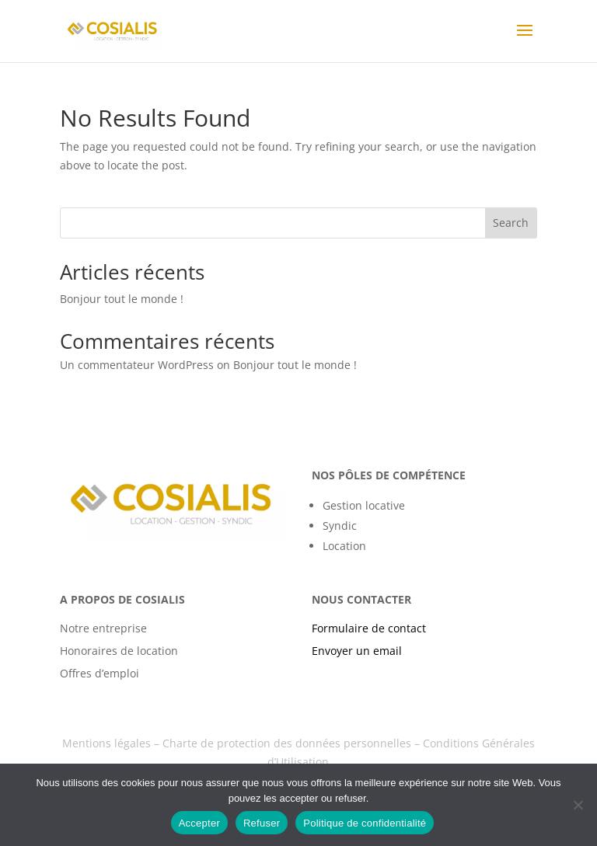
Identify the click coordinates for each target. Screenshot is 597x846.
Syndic (340, 525)
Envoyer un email (357, 650)
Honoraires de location (119, 650)
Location (344, 545)
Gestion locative (364, 505)
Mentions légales (106, 743)
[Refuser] (577, 805)
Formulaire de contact (369, 628)
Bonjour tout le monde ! (121, 298)
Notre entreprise (103, 628)
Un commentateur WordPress (137, 364)
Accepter (199, 823)
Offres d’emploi (99, 673)
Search (511, 222)
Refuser (261, 823)
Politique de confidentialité (364, 823)
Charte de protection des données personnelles (286, 743)
